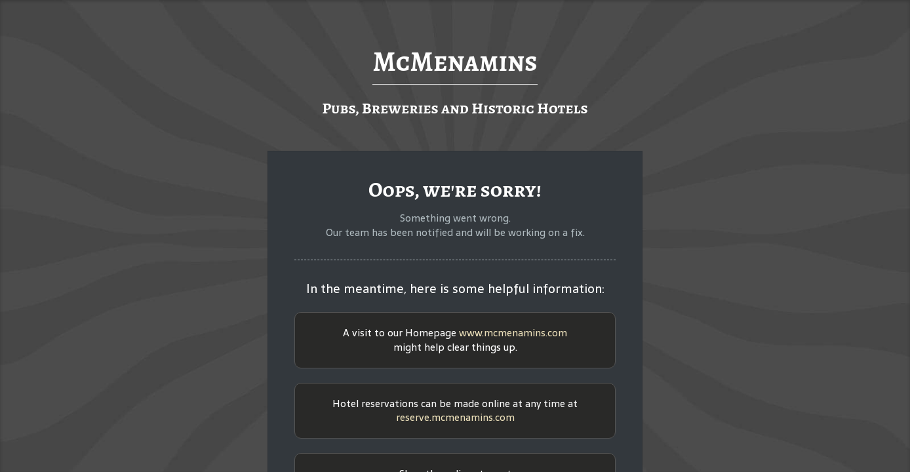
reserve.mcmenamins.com (455, 417)
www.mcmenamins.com (513, 332)
